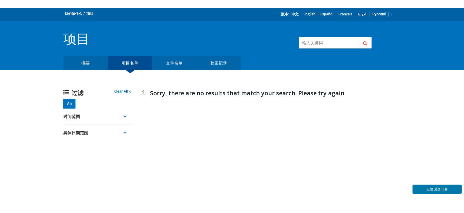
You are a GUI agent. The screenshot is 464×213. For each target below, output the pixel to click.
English (309, 14)
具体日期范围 (75, 132)
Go (69, 103)
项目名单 (130, 63)
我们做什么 (73, 13)
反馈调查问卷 (437, 189)
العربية (362, 14)
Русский (379, 14)
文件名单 (174, 63)
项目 (90, 13)
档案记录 (218, 63)
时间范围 (71, 116)
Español (327, 14)
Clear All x (122, 91)
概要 (85, 63)
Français (345, 14)
